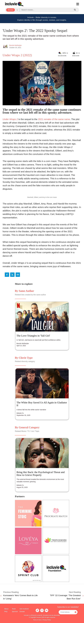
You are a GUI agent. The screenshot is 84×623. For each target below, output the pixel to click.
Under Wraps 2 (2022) (17, 55)
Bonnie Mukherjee (15, 45)
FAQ (5, 611)
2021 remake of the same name (54, 119)
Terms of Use (37, 620)
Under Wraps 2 (10, 119)
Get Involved (24, 609)
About (6, 609)
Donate (22, 611)
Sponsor (15, 611)
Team (14, 609)
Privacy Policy (47, 620)
